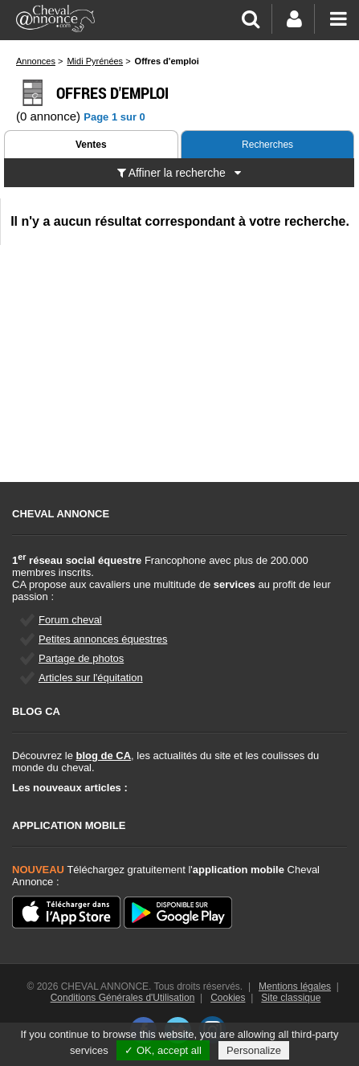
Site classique (290, 997)
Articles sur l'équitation (91, 678)
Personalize (253, 1050)
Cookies (227, 997)
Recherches (267, 144)
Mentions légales (295, 986)
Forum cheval (70, 620)
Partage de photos (81, 658)
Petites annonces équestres (103, 639)
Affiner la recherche (179, 172)
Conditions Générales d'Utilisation (123, 997)
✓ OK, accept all (163, 1050)
